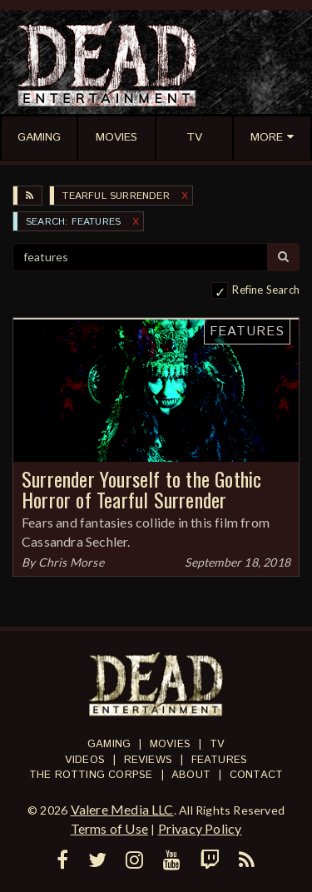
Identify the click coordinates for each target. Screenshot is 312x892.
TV (217, 744)
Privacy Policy (200, 828)
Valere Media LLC (122, 809)
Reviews (148, 760)
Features (247, 331)
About (190, 775)
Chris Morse (71, 562)
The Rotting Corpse (91, 775)
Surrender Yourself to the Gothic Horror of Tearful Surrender (141, 488)
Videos (85, 760)
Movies (170, 744)
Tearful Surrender (115, 196)
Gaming (109, 744)
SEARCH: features (73, 222)
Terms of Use (109, 828)
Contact (256, 775)
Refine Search (266, 289)
